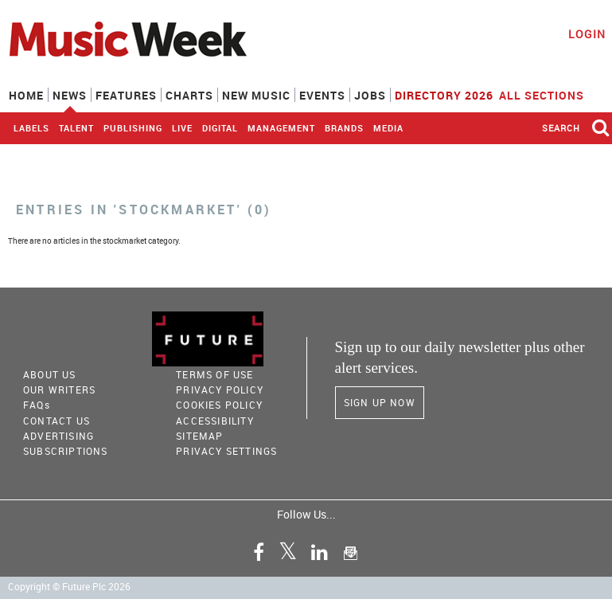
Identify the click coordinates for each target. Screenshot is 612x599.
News (70, 95)
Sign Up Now (379, 402)
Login (587, 33)
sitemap (199, 435)
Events (322, 95)
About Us (49, 374)
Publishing (132, 128)
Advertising (58, 435)
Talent (76, 128)
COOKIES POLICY (219, 404)
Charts (189, 95)
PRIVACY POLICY (219, 389)
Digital (220, 128)
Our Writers (59, 389)
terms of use (214, 374)
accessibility (215, 420)
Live (182, 128)
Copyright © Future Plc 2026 (69, 587)
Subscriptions (65, 450)
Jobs (370, 95)
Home (26, 95)
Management (281, 128)
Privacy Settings (226, 450)
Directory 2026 (444, 95)
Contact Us (56, 420)
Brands (344, 128)
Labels (31, 128)
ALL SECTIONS (551, 94)
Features (126, 95)
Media (388, 128)
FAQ (36, 404)
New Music (256, 95)
